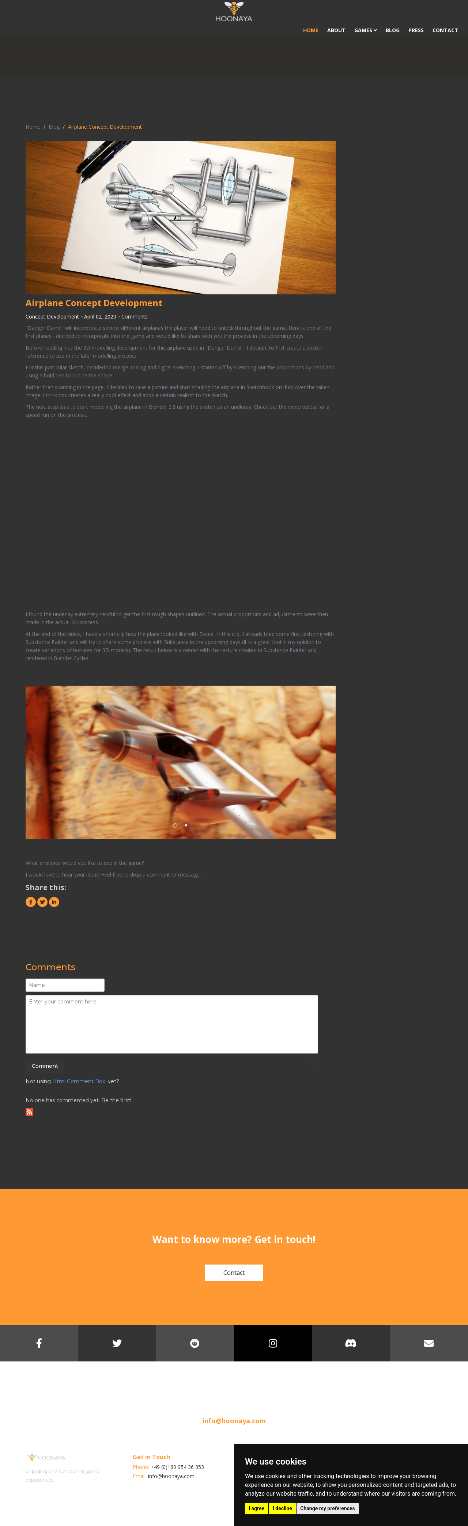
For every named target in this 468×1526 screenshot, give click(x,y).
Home (310, 30)
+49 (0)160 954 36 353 (177, 1466)
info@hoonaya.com (234, 1420)
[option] (181, 762)
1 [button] (175, 825)
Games (365, 30)
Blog (393, 30)
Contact (445, 30)
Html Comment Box (78, 1081)
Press (416, 30)
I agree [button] (256, 1508)
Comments (134, 316)
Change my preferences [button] (327, 1508)
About (336, 30)
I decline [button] (282, 1508)
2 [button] (186, 825)
